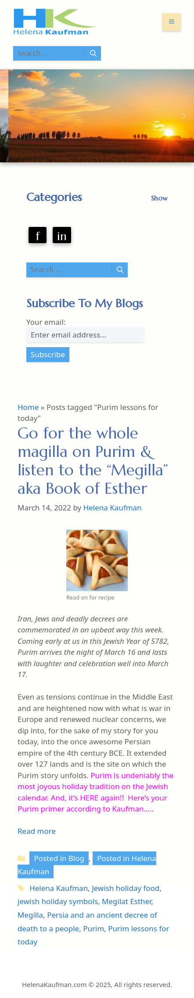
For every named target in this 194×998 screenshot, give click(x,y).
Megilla (30, 915)
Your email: (45, 322)
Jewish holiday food (125, 888)
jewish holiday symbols (58, 901)
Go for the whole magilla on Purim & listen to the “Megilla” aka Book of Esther (93, 461)
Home (28, 407)
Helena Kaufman (58, 888)
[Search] (93, 53)
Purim (93, 928)
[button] (10, 115)
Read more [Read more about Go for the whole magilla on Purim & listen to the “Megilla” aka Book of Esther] (37, 831)
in (62, 236)
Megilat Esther (126, 901)
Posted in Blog (59, 858)
